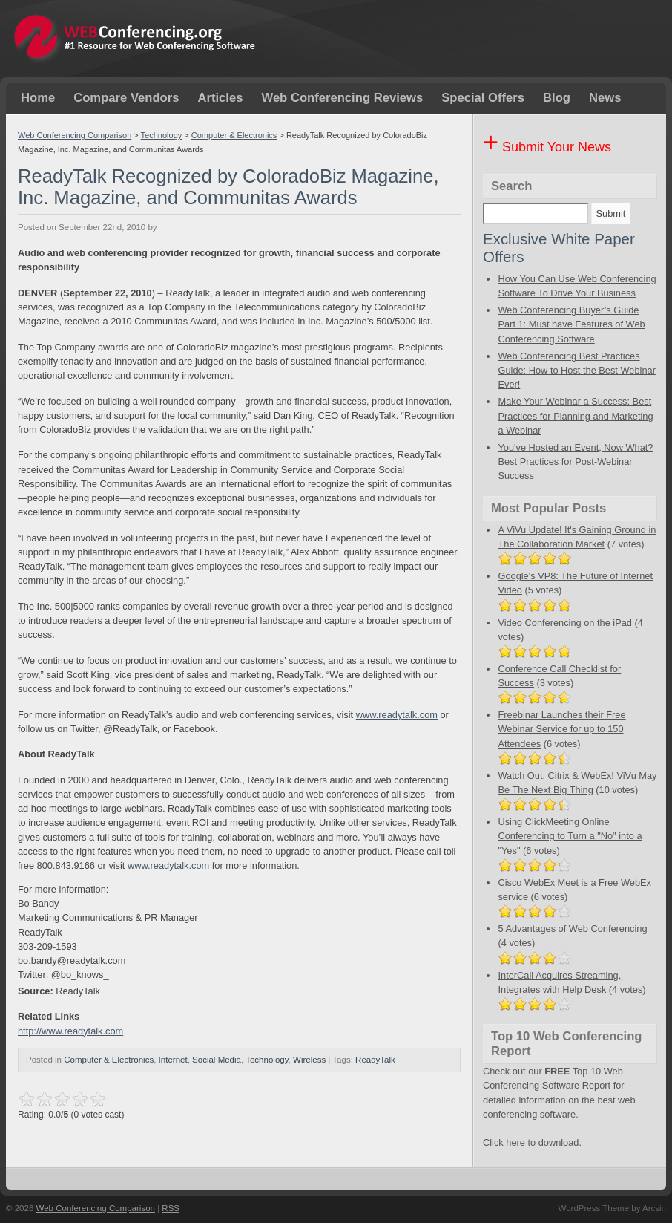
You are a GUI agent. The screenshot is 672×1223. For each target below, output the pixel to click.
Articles (220, 98)
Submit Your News (547, 147)
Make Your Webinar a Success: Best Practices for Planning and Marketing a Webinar (575, 415)
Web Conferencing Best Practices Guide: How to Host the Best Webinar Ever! (576, 370)
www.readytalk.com (397, 714)
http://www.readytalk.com (70, 1031)
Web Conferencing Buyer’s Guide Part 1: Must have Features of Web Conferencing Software (571, 324)
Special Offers (482, 98)
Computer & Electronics (234, 135)
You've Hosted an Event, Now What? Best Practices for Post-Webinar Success (575, 461)
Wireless (309, 1059)
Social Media (216, 1059)
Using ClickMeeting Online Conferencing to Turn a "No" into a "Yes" (570, 835)
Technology (161, 135)
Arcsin (654, 1208)
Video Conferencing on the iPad (564, 622)
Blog (556, 98)
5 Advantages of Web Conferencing (572, 928)
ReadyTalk (375, 1059)
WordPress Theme (593, 1208)
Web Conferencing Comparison (74, 135)
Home (38, 98)
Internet (173, 1059)
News (605, 98)
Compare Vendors (126, 98)
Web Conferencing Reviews (342, 98)
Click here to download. (532, 1142)
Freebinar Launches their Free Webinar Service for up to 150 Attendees (561, 729)
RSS (170, 1208)
